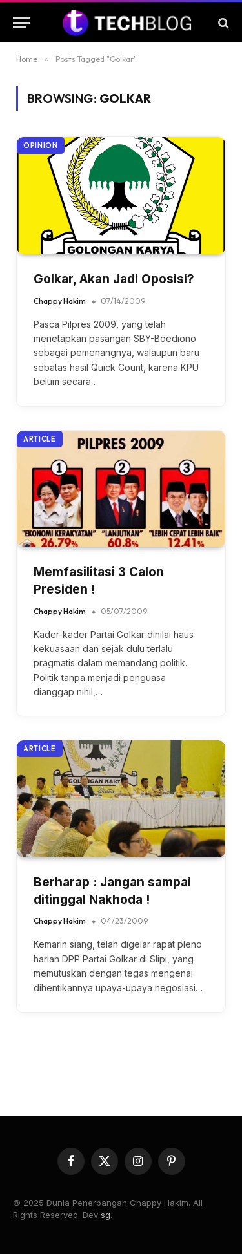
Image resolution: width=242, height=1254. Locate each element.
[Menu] (21, 22)
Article (39, 439)
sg (105, 1215)
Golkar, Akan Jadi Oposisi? (114, 279)
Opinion (40, 145)
